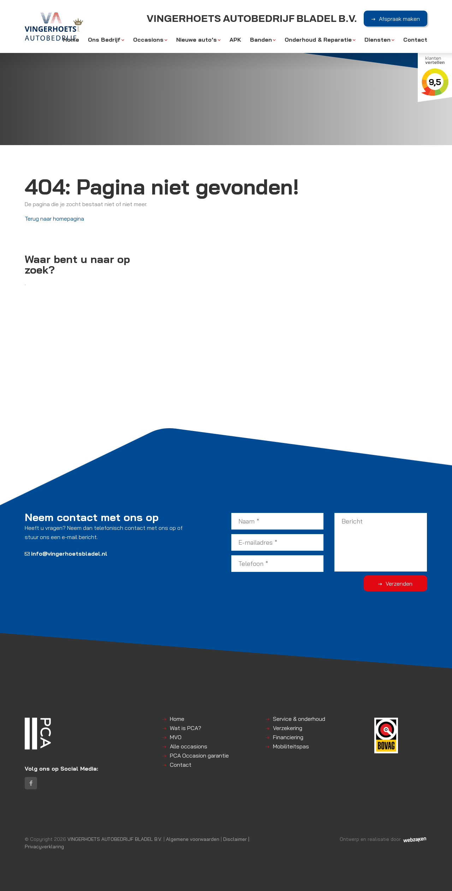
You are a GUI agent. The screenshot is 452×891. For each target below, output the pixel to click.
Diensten (377, 39)
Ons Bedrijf (104, 39)
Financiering (288, 737)
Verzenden (399, 583)
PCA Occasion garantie (199, 755)
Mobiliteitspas (291, 746)
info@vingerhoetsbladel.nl (66, 553)
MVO (176, 737)
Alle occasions (188, 746)
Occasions (148, 39)
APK (235, 39)
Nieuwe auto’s (196, 39)
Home (71, 39)
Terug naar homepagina (54, 218)
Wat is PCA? (185, 727)
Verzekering (287, 727)
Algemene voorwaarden (192, 839)
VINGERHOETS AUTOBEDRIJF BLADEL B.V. (114, 839)
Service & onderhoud (299, 718)
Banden (261, 39)
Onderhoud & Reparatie (318, 39)
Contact (415, 39)
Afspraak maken (399, 18)
